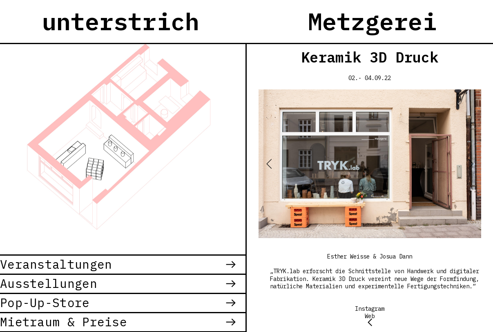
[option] (370, 163)
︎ (369, 322)
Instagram (369, 308)
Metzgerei (372, 21)
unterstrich (120, 21)
